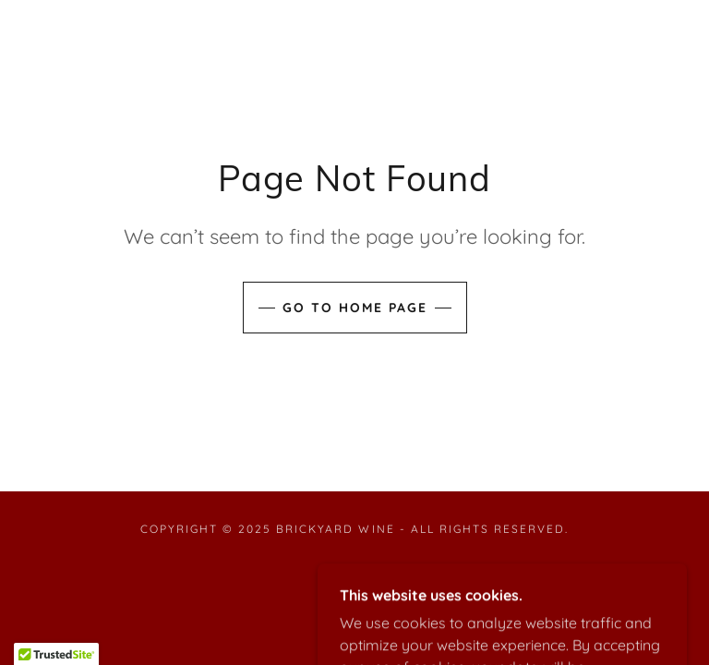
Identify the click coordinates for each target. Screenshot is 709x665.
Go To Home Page (354, 307)
